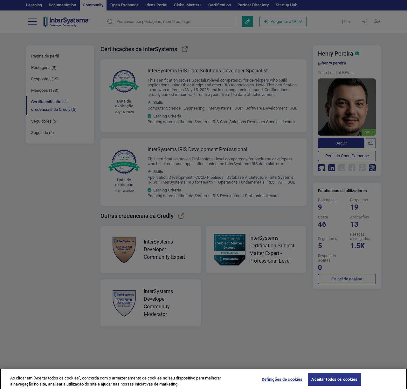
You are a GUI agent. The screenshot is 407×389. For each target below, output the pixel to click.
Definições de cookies (282, 381)
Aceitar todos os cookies (334, 381)
